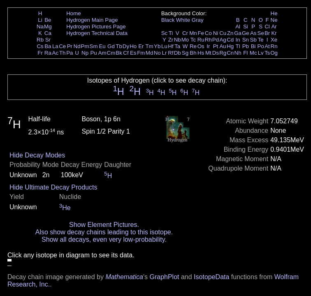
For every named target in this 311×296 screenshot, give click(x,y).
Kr (273, 33)
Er (141, 46)
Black (168, 20)
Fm (141, 53)
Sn (245, 40)
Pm (85, 46)
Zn (230, 33)
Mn (193, 33)
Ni (215, 33)
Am (102, 53)
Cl (267, 26)
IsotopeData (211, 276)
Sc (164, 33)
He (274, 13)
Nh (237, 53)
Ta (177, 46)
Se (261, 33)
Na (40, 26)
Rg (222, 53)
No (157, 53)
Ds (215, 53)
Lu (164, 46)
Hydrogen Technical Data (97, 33)
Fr (40, 53)
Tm (149, 46)
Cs (40, 46)
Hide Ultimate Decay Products (53, 187)
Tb (119, 46)
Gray (198, 20)
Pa (69, 53)
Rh (208, 40)
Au (222, 46)
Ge (245, 33)
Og (274, 53)
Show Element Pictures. (104, 224)
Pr (69, 46)
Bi (253, 46)
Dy (126, 46)
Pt (215, 46)
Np (84, 53)
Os (200, 46)
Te (261, 40)
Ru (200, 40)
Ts (267, 53)
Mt (208, 53)
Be (47, 20)
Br (267, 33)
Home (73, 13)
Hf (170, 46)
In (238, 40)
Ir (208, 46)
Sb (253, 40)
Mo (185, 40)
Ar (273, 26)
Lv (261, 53)
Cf (125, 53)
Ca (47, 33)
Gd (111, 46)
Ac (55, 53)
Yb (157, 46)
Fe (200, 33)
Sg (185, 53)
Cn (230, 53)
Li (40, 20)
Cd (230, 40)
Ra (47, 53)
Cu (222, 33)
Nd (77, 46)
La (55, 46)
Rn (274, 46)
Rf (170, 53)
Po (261, 46)
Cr (185, 33)
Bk (119, 53)
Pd (215, 40)
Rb (40, 40)
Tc (193, 40)
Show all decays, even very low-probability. (104, 239)
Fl (245, 53)
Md (149, 53)
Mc (253, 53)
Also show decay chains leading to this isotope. (104, 232)
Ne (274, 20)
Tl (238, 46)
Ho (133, 46)
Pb (245, 46)
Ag (222, 40)
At (267, 46)
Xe (274, 40)
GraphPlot (164, 276)
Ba (47, 46)
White (183, 20)
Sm (94, 46)
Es (133, 53)
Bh (193, 53)
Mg (48, 26)
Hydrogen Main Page (92, 20)
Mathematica (124, 276)
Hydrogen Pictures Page (95, 26)
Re (193, 46)
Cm (111, 53)
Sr (48, 40)
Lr (164, 53)
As (253, 33)
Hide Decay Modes (37, 155)
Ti (171, 33)
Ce (62, 46)
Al (237, 26)
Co (208, 33)
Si (245, 26)
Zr (171, 40)
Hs (200, 53)
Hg (230, 46)
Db (177, 53)
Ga (237, 33)
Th (62, 53)
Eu (102, 46)
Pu (93, 53)
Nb (177, 40)
